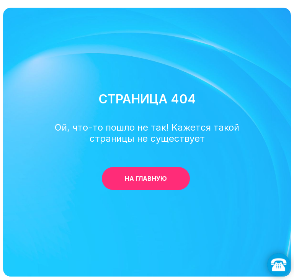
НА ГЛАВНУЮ (157, 178)
